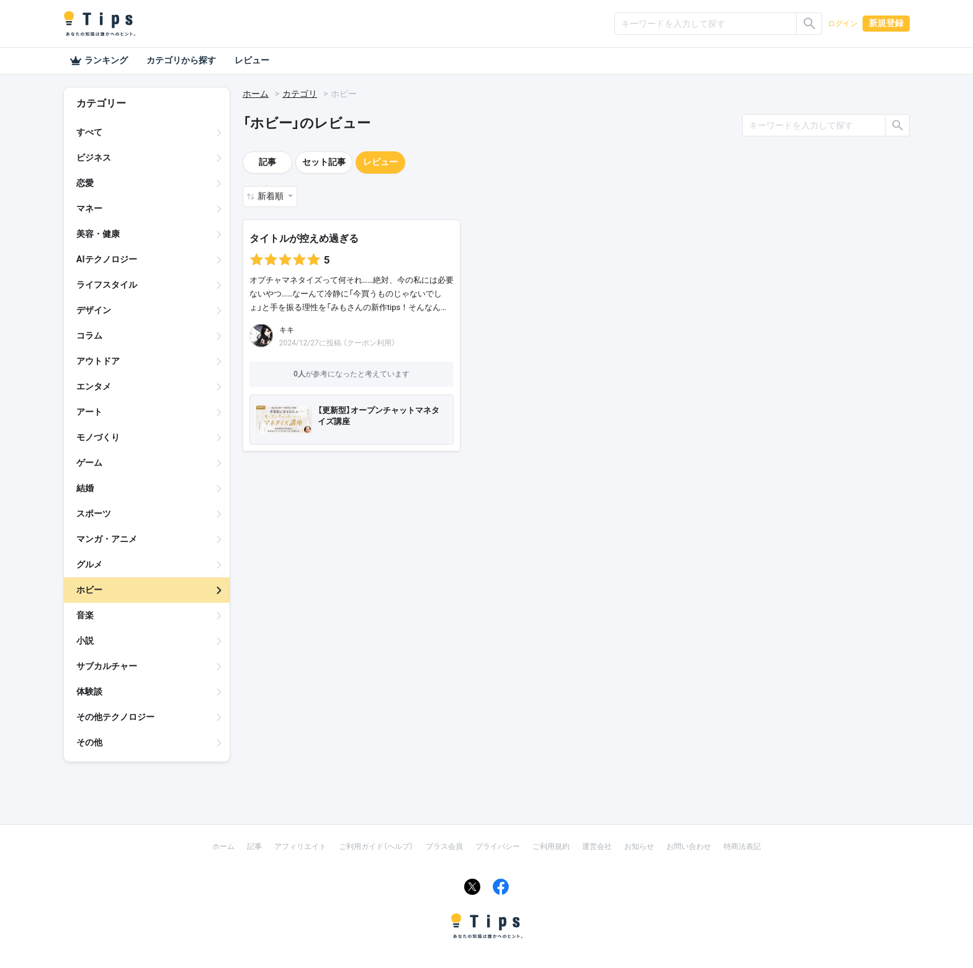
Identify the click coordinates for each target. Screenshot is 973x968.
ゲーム (89, 463)
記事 (267, 162)
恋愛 (85, 183)
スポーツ (93, 513)
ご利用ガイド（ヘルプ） (376, 846)
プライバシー (497, 846)
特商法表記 (742, 846)
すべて (89, 132)
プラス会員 (444, 846)
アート (89, 412)
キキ (286, 330)
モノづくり (98, 437)
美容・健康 (98, 234)
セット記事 (324, 162)
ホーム (256, 94)
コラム (89, 335)
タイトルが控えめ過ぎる (304, 238)
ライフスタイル (106, 285)
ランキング (99, 60)
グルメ (89, 564)
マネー (89, 208)
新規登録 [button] (886, 23)
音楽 (85, 615)
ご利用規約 (551, 846)
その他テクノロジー (115, 717)
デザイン (93, 310)
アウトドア (98, 361)
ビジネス (93, 157)
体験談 (89, 691)
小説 (85, 641)
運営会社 (597, 846)
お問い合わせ (688, 846)
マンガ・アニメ (106, 539)
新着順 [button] (271, 196)
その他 (89, 742)
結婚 (85, 488)
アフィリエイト (300, 846)
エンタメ (93, 386)
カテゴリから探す (181, 60)
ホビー (89, 590)
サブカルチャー (106, 666)
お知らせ (639, 846)
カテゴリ (299, 94)
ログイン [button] (843, 23)
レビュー (252, 60)
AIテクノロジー (106, 259)
